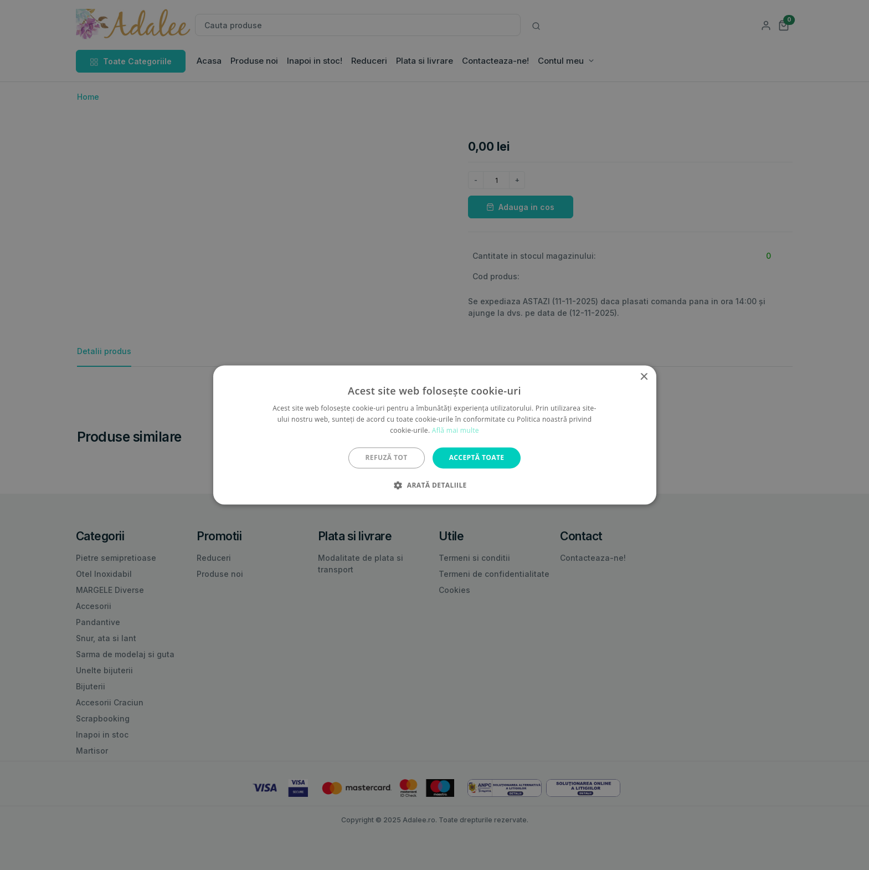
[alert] (434, 435)
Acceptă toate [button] (477, 457)
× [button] (644, 377)
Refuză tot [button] (387, 457)
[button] (434, 485)
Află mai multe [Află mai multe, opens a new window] (455, 430)
